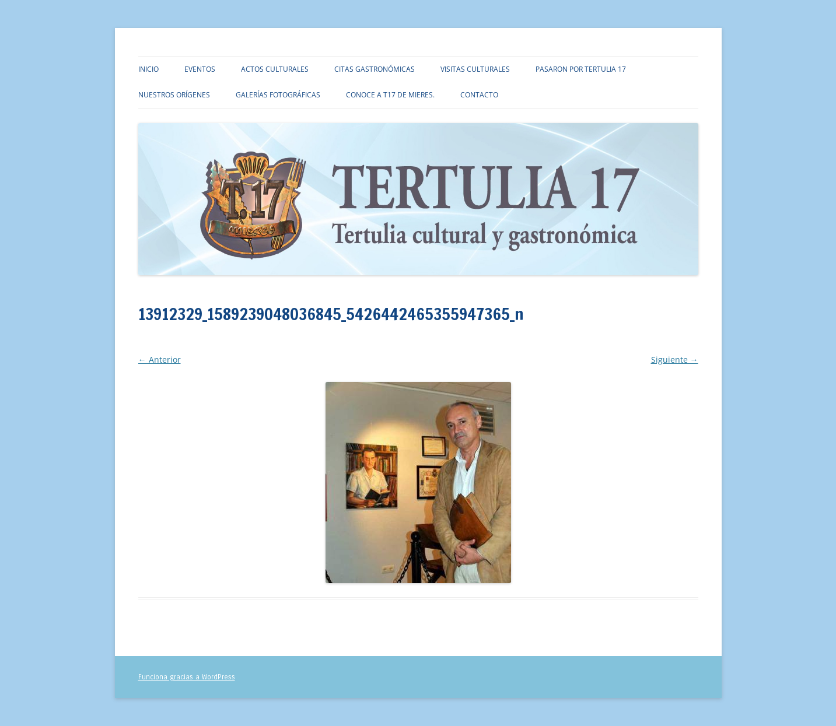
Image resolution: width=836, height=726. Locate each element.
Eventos (199, 69)
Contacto (479, 95)
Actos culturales (275, 69)
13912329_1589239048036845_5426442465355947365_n (367, 344)
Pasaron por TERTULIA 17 (581, 69)
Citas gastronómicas (374, 69)
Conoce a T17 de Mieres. (390, 95)
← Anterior (159, 359)
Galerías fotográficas (278, 95)
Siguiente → (674, 359)
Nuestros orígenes (174, 95)
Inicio (148, 69)
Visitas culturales (475, 69)
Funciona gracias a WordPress (186, 677)
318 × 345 (244, 344)
